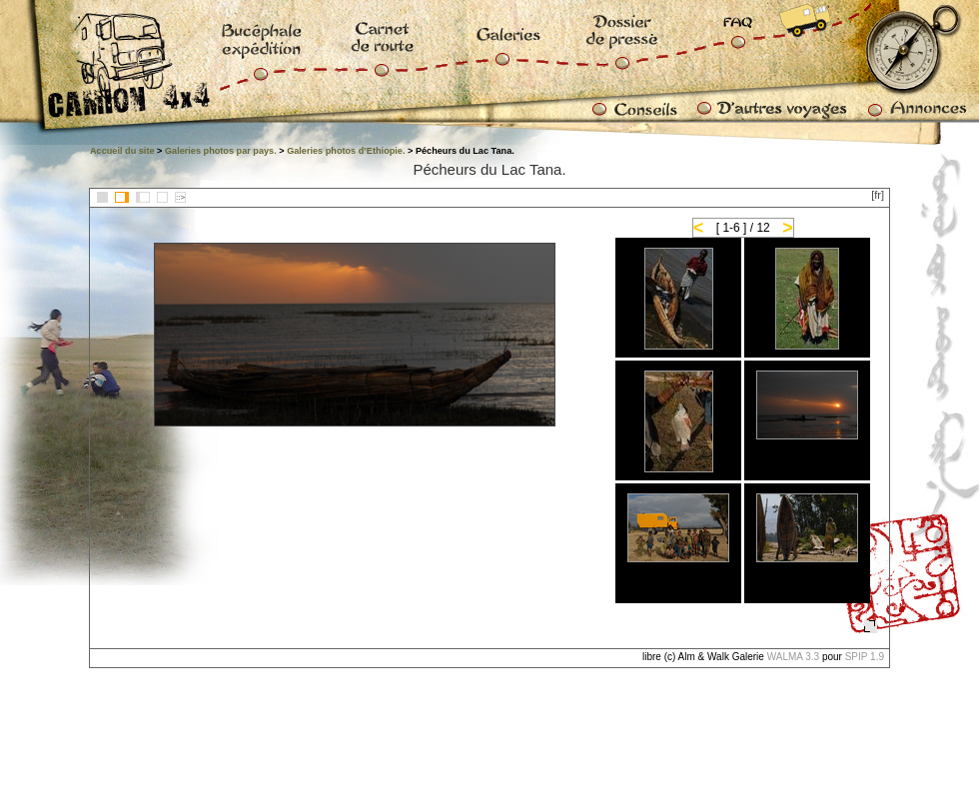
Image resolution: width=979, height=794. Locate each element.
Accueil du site (122, 151)
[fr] (877, 195)
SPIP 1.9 (864, 656)
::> (180, 197)
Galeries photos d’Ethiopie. (346, 151)
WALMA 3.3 (793, 656)
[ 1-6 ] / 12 (743, 228)
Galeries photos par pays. (221, 151)
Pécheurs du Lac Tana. (489, 169)
